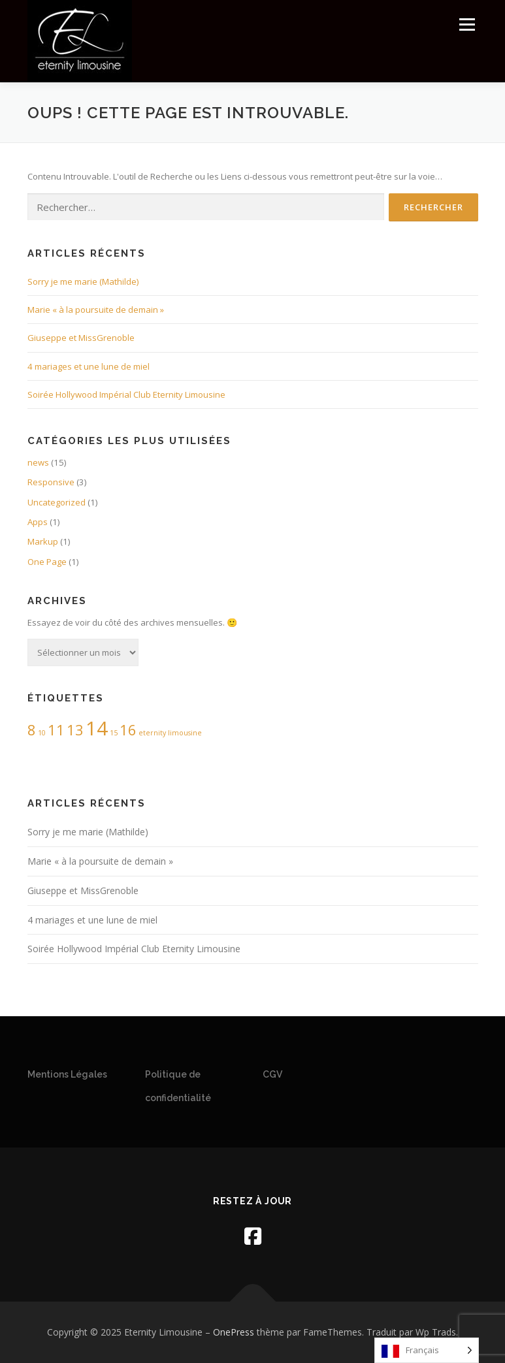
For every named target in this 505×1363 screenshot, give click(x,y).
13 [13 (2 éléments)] (75, 729)
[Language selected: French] (426, 1350)
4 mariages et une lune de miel (88, 366)
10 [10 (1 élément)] (42, 732)
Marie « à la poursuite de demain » (95, 309)
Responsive (50, 482)
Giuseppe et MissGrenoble (81, 338)
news (38, 462)
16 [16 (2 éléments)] (128, 729)
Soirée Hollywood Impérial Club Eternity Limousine (126, 394)
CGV (272, 1074)
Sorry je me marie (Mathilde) (82, 281)
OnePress (233, 1332)
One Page (47, 562)
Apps (37, 522)
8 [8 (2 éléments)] (31, 729)
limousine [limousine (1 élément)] (185, 732)
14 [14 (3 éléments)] (97, 728)
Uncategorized (56, 502)
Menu (466, 24)
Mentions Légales (67, 1074)
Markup (42, 541)
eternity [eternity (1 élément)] (152, 732)
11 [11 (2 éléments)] (56, 729)
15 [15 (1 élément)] (114, 732)
